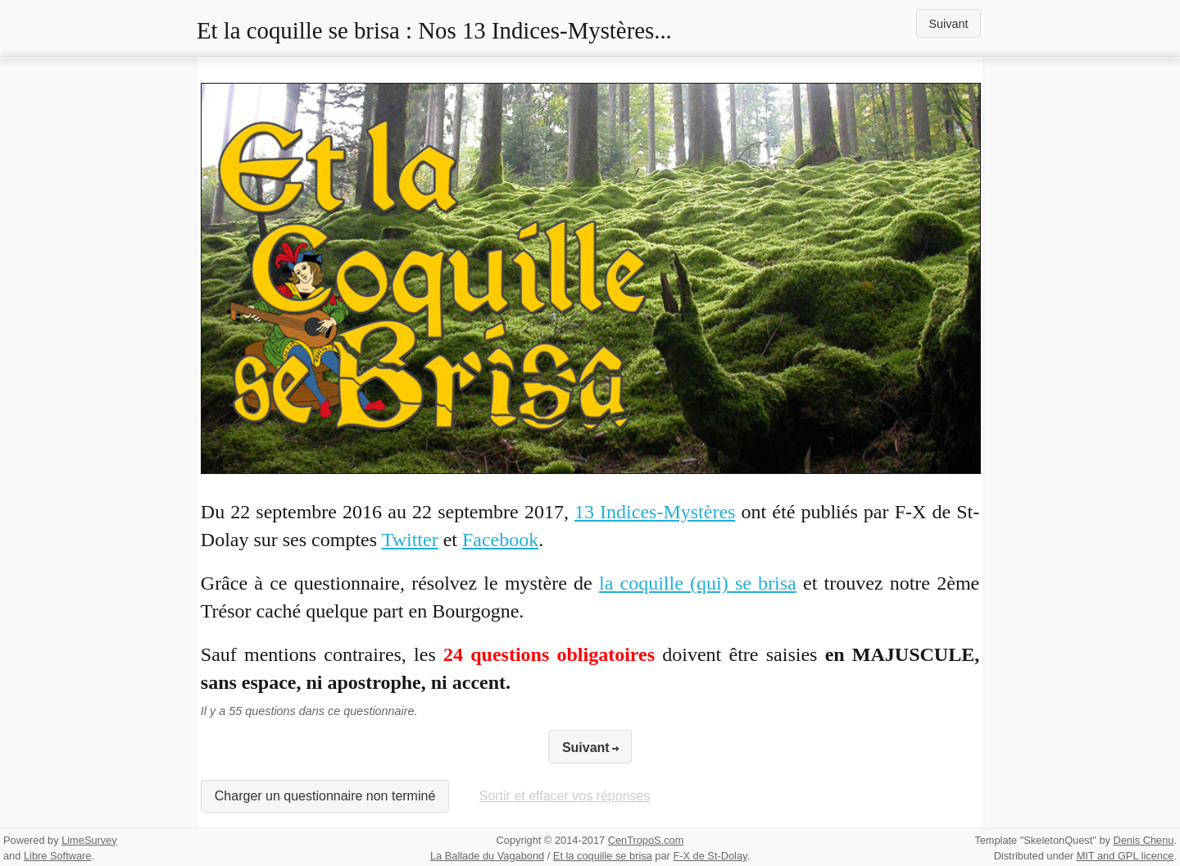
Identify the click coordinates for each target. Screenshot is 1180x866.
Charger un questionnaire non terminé (325, 796)
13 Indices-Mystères (654, 511)
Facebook (500, 539)
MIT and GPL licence (1125, 856)
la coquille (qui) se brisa (697, 583)
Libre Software (58, 856)
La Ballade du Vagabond (487, 856)
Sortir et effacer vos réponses (565, 796)
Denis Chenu (1143, 840)
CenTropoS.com (646, 840)
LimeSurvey (89, 840)
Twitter (410, 539)
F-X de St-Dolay (710, 856)
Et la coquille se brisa (602, 856)
